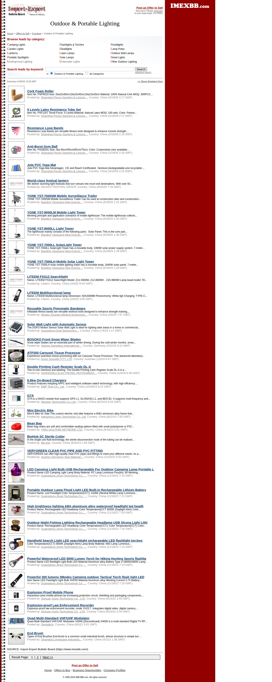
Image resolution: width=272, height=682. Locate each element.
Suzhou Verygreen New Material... (62, 457)
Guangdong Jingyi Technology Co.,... (63, 475)
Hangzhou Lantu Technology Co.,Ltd (63, 416)
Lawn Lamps (67, 53)
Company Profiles (115, 670)
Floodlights (116, 44)
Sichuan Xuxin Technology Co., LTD (63, 598)
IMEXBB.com (82, 677)
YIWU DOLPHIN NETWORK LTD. (62, 429)
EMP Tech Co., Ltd (53, 386)
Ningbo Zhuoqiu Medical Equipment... (64, 314)
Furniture (36, 33)
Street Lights (117, 57)
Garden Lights (15, 48)
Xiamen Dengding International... (61, 345)
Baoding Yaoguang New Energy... (61, 202)
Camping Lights (16, 44)
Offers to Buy (62, 670)
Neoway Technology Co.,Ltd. (58, 401)
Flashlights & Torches (72, 44)
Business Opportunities (87, 670)
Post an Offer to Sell (149, 7)
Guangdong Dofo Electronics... (60, 330)
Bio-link (45, 442)
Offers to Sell (22, 33)
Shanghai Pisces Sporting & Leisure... (64, 97)
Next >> (48, 657)
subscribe (158, 11)
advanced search (143, 72)
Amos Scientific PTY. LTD (56, 359)
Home (10, 33)
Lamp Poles (117, 48)
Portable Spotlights (18, 57)
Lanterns (12, 53)
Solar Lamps (67, 57)
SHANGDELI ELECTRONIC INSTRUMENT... (68, 373)
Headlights (66, 48)
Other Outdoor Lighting (123, 61)
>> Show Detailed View (150, 81)
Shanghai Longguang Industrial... (61, 639)
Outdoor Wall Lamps (122, 53)
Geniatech (47, 624)
